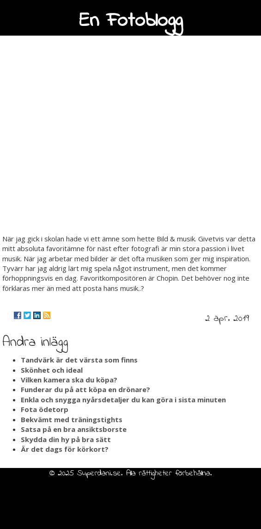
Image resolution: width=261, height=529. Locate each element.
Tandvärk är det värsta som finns (79, 359)
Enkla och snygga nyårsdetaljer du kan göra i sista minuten (123, 399)
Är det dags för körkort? (65, 449)
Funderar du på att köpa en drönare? (85, 389)
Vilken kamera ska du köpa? (69, 379)
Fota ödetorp (44, 409)
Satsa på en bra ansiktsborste (74, 429)
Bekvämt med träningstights (71, 419)
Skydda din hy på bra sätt (66, 439)
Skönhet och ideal (52, 370)
